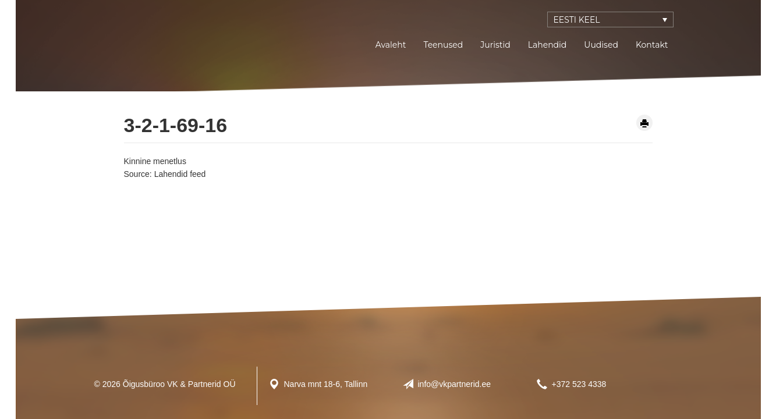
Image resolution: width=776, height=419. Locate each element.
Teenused (443, 45)
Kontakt (652, 45)
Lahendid (547, 45)
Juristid (495, 45)
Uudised (601, 45)
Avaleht (390, 45)
